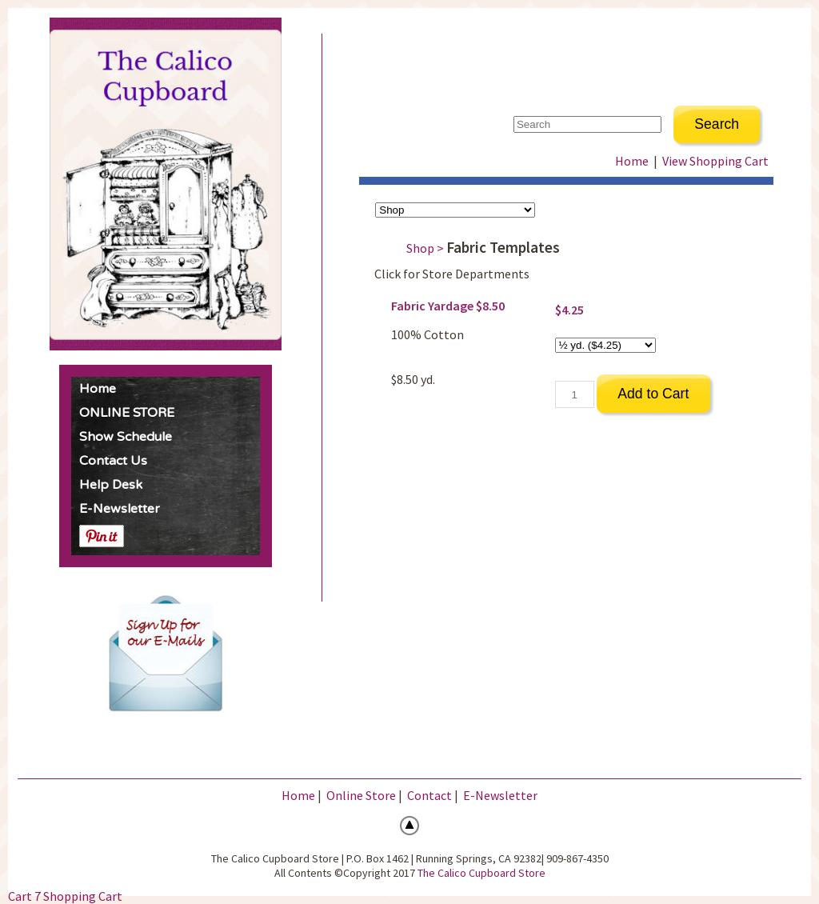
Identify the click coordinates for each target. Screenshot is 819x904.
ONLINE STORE (126, 413)
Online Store (361, 795)
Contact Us (113, 461)
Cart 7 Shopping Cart (65, 896)
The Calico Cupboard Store (481, 873)
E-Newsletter (119, 509)
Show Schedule (125, 437)
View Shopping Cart (715, 161)
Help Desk (110, 485)
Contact (429, 795)
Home (97, 389)
